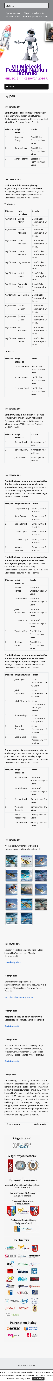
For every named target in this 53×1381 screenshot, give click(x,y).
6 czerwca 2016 (12, 944)
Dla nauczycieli (12, 16)
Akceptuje (38, 1378)
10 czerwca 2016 (13, 840)
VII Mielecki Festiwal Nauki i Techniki (26, 70)
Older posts (40, 1124)
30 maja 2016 (10, 1011)
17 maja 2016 (10, 1039)
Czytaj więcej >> (12, 962)
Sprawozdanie (13, 13)
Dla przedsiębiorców (34, 13)
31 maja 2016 (10, 976)
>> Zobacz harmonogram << (18, 997)
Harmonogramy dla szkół (35, 16)
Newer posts (13, 1124)
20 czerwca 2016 (13, 107)
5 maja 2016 (10, 1074)
